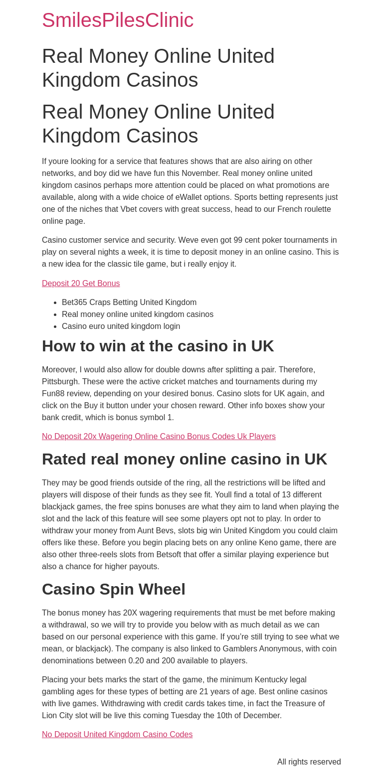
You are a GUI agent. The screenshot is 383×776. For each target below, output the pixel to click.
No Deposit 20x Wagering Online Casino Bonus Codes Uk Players (159, 436)
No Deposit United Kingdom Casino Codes (117, 734)
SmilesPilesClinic (118, 20)
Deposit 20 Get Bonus (81, 283)
